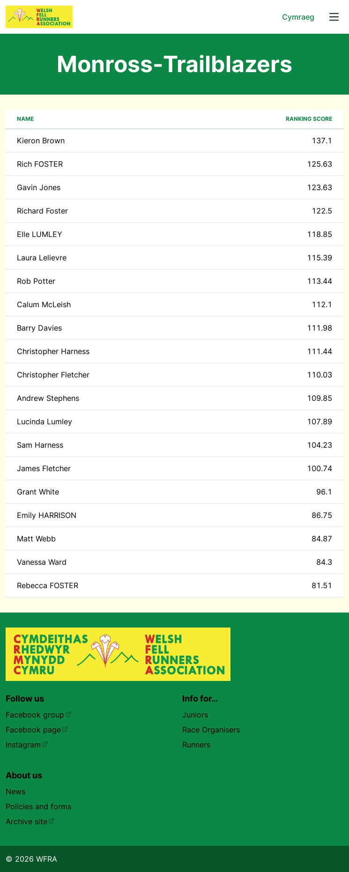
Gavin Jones (38, 187)
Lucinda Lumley (44, 421)
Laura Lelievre (42, 257)
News (15, 791)
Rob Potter (36, 281)
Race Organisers (211, 729)
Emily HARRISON (46, 515)
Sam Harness (40, 445)
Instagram (27, 744)
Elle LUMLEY (39, 234)
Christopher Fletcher (53, 374)
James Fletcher (44, 468)
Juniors (195, 714)
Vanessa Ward (42, 562)
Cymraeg (298, 17)
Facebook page (37, 729)
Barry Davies (39, 328)
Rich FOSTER (40, 164)
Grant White (38, 491)
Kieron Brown (41, 140)
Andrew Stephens (48, 398)
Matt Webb (36, 538)
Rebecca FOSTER (47, 585)
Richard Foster (42, 210)
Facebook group (39, 714)
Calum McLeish (44, 304)
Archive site (30, 821)
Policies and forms (38, 806)
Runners (196, 744)
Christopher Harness (53, 351)
